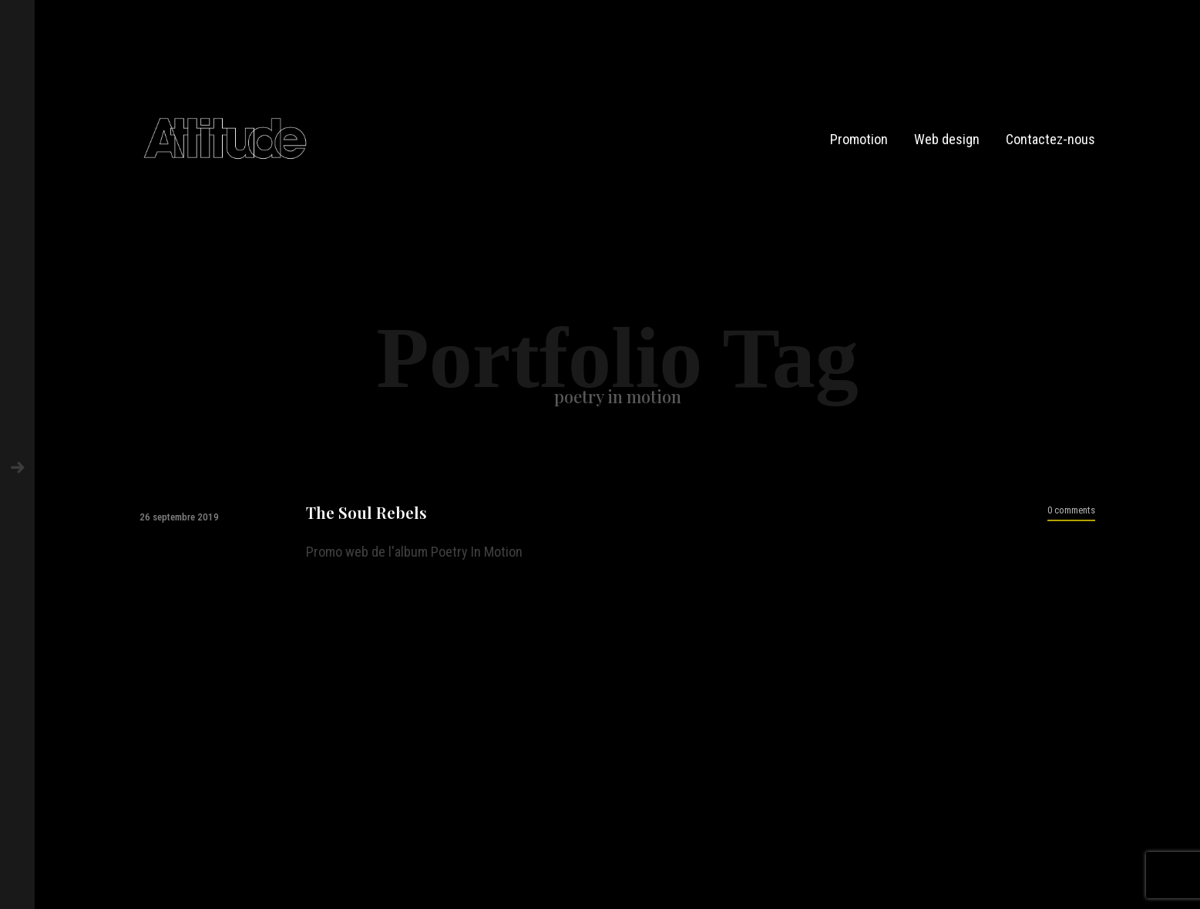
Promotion (859, 139)
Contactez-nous (1050, 139)
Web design (947, 139)
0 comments (1071, 510)
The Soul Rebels (366, 512)
